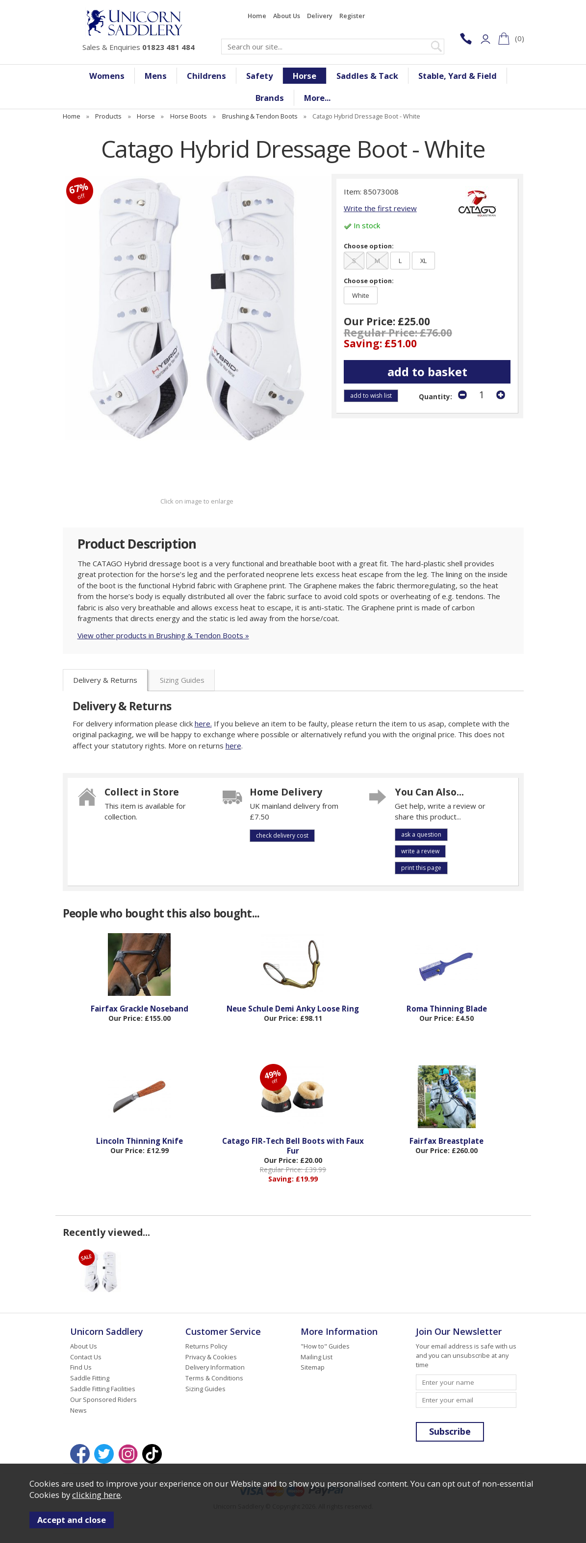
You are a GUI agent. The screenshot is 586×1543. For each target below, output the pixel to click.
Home (257, 15)
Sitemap (313, 1367)
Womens (107, 75)
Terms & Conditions (214, 1378)
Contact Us (86, 1356)
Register (352, 15)
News (78, 1410)
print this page (421, 868)
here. (203, 723)
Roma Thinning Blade (447, 1008)
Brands (269, 97)
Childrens (206, 75)
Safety (259, 75)
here (233, 745)
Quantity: (435, 396)
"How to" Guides (325, 1346)
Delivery (319, 15)
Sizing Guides (182, 680)
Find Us (81, 1367)
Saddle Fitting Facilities (102, 1388)
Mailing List (316, 1356)
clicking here (96, 1494)
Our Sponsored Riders (103, 1399)
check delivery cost (282, 835)
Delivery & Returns (105, 680)
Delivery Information (215, 1367)
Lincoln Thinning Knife (139, 1141)
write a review (420, 851)
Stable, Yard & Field (457, 75)
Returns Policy (206, 1346)
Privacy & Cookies (211, 1356)
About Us (286, 15)
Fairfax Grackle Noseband (139, 1008)
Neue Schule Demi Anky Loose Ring (293, 1008)
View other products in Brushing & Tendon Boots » (163, 635)
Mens (156, 75)
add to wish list (371, 395)
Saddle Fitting (89, 1378)
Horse (304, 75)
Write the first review (380, 208)
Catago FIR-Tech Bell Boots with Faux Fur (293, 1146)
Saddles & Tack (367, 75)
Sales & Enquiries (138, 47)
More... (317, 97)
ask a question (421, 834)
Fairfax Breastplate (446, 1141)
